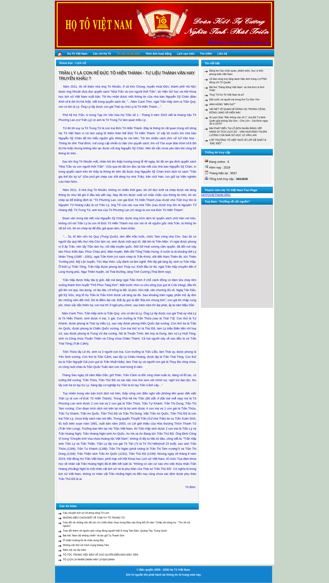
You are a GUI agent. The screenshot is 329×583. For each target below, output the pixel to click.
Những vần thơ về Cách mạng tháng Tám (86, 545)
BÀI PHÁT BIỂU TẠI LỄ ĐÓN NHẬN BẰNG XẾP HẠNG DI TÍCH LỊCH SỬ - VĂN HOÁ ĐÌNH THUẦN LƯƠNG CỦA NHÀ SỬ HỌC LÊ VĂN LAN (238, 131)
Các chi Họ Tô (102, 53)
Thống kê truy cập (217, 152)
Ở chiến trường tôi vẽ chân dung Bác (83, 540)
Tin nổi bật (212, 63)
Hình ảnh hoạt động (159, 53)
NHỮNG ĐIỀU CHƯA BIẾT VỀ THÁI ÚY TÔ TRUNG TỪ (94, 517)
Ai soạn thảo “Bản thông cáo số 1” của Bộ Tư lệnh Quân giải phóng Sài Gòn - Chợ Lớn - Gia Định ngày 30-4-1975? (238, 120)
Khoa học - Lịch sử (72, 63)
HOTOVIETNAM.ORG (216, 195)
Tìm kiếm (206, 53)
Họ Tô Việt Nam (77, 53)
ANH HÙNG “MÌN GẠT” (222, 104)
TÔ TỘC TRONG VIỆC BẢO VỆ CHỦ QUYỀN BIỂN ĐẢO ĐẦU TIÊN (100, 554)
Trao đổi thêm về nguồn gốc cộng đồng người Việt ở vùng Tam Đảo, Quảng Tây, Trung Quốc (115, 530)
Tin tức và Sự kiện (128, 53)
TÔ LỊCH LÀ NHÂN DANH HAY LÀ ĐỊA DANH (88, 559)
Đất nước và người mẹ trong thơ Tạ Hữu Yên (234, 99)
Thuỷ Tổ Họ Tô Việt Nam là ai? (226, 94)
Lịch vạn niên (186, 53)
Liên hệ (222, 53)
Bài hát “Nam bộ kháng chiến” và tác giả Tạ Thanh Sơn (93, 535)
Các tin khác (68, 506)
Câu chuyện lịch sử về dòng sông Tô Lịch (86, 512)
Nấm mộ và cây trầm (74, 549)
